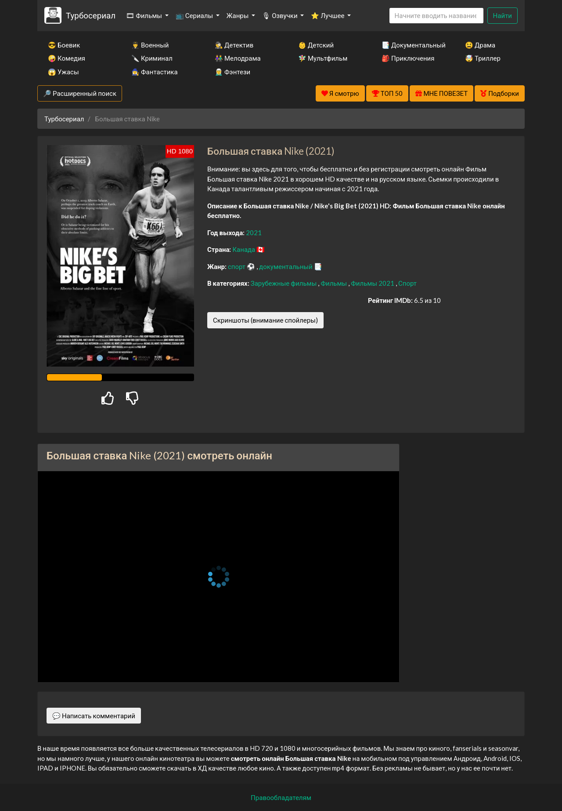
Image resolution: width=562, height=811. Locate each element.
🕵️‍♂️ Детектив (234, 45)
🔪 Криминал (152, 58)
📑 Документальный (411, 45)
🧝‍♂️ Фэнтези (232, 72)
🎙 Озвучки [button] (280, 15)
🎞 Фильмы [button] (144, 15)
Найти (502, 15)
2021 (254, 232)
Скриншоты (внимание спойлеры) (265, 320)
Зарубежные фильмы (284, 283)
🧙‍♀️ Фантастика (154, 72)
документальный (286, 266)
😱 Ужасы (63, 72)
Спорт (407, 283)
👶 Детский (316, 45)
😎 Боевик (64, 45)
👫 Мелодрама (238, 58)
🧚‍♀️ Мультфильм (322, 58)
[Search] (436, 15)
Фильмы (334, 283)
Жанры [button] (238, 15)
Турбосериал (90, 15)
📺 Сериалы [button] (195, 15)
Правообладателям (281, 797)
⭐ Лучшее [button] (328, 15)
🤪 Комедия (66, 58)
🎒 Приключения (408, 58)
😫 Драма (480, 45)
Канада (244, 249)
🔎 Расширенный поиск (79, 93)
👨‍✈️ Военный (150, 45)
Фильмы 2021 (373, 283)
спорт (237, 266)
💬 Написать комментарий (93, 716)
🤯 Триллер (483, 58)
